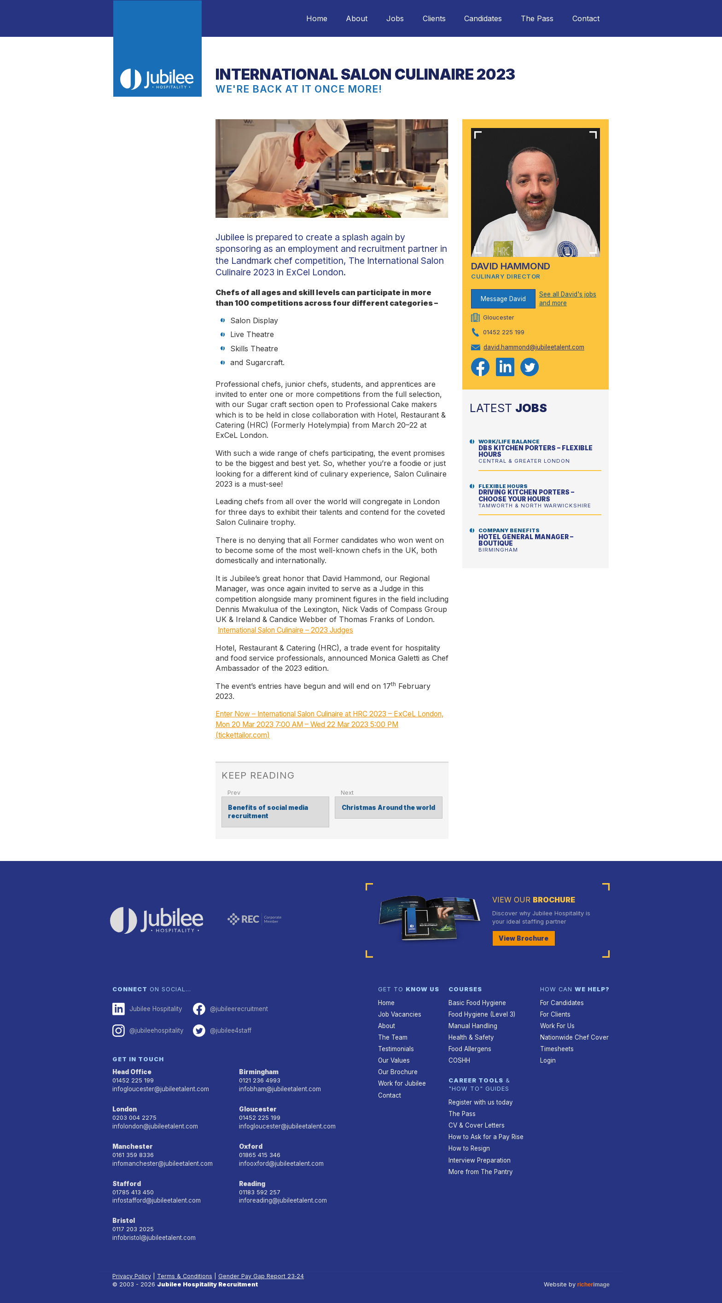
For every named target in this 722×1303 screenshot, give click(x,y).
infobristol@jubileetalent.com (153, 1230)
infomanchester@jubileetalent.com (161, 1157)
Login (547, 1056)
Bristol (122, 1213)
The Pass (532, 18)
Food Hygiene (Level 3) (481, 1011)
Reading (252, 1177)
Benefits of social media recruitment (267, 810)
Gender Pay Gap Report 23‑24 (263, 1268)
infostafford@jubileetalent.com (156, 1194)
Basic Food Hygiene (476, 1000)
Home (294, 18)
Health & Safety (470, 1033)
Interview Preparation (478, 1153)
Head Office (131, 1068)
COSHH (458, 1056)
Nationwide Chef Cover (573, 1033)
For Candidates (561, 1000)
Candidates (475, 18)
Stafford (126, 1177)
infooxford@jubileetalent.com (280, 1157)
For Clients (555, 1011)
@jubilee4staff (220, 1028)
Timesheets (556, 1045)
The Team (392, 1033)
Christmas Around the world (386, 806)
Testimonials (395, 1045)
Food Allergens (469, 1045)
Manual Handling (471, 1022)
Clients (422, 18)
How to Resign (468, 1142)
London (124, 1105)
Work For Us (557, 1022)
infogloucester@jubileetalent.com (159, 1085)
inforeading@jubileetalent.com (282, 1194)
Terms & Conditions (186, 1268)
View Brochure (522, 936)
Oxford (250, 1141)
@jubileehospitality (147, 1028)
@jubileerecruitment (227, 1007)
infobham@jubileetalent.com (279, 1085)
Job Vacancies (399, 1011)
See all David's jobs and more (567, 298)
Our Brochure (397, 1067)
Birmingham (258, 1068)
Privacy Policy (132, 1268)
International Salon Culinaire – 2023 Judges (294, 629)
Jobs (380, 18)
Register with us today (479, 1097)
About (338, 18)
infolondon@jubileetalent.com (154, 1121)
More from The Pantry (479, 1164)
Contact (584, 18)
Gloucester (257, 1105)
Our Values (393, 1056)
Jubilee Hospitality (146, 1007)
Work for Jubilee (401, 1078)
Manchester (131, 1141)
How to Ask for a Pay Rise (485, 1131)
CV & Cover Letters (475, 1120)
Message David (503, 298)
